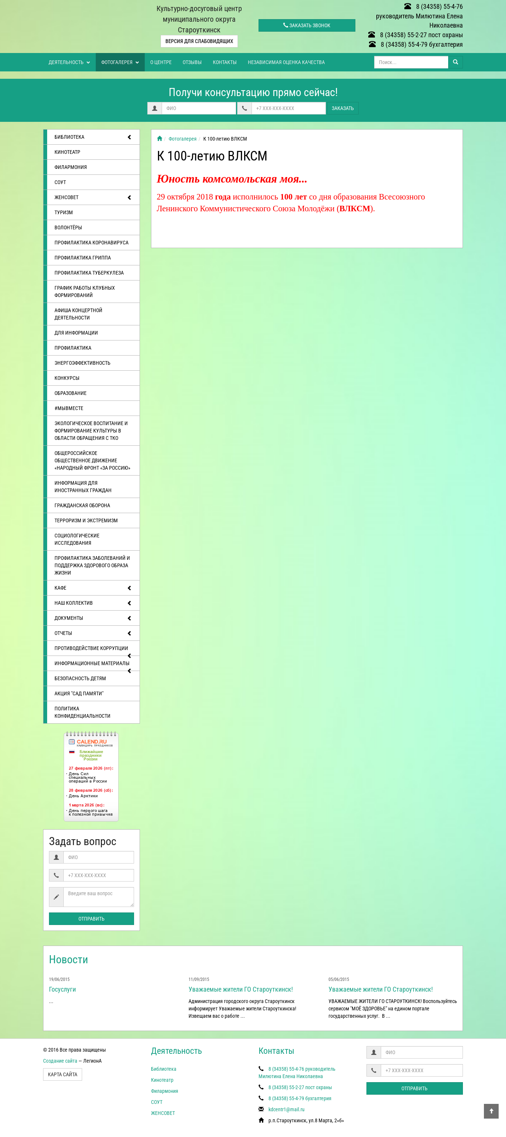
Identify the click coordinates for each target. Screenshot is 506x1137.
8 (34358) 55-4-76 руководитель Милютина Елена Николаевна (419, 16)
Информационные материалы (93, 665)
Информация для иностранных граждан (83, 486)
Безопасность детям (80, 678)
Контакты (225, 62)
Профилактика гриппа (83, 258)
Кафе (93, 588)
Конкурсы (67, 378)
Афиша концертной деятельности (78, 314)
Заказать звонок (306, 25)
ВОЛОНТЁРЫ (68, 227)
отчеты (93, 633)
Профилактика (73, 348)
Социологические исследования (77, 539)
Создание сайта (60, 1061)
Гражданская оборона (82, 505)
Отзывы (192, 62)
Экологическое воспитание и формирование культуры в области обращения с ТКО (91, 430)
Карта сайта (62, 1074)
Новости (68, 959)
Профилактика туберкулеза (89, 273)
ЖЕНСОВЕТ (93, 197)
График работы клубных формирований (85, 291)
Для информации (76, 333)
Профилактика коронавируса (92, 243)
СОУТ (60, 182)
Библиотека (93, 137)
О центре (161, 62)
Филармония (71, 167)
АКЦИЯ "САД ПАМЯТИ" (79, 693)
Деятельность (69, 62)
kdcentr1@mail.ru (286, 1109)
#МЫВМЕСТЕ (69, 408)
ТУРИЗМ (64, 212)
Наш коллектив (93, 603)
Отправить (91, 919)
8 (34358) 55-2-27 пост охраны (415, 35)
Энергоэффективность (82, 363)
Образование (71, 393)
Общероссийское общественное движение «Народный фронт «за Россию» (92, 460)
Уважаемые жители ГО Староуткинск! (241, 989)
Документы (93, 618)
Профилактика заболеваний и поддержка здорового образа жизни (92, 565)
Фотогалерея (120, 62)
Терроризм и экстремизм (86, 520)
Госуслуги (62, 989)
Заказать (343, 108)
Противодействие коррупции (93, 650)
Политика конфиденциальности (82, 712)
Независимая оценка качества (286, 62)
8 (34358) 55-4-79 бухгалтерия (416, 44)
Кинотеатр (67, 152)
